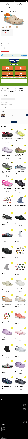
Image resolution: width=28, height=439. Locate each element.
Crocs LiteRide (24, 408)
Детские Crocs (24, 420)
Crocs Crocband (24, 404)
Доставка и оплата (3, 429)
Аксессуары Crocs (25, 422)
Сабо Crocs (24, 411)
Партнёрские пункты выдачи (4, 438)
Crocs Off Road (24, 410)
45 (8, 43)
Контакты (2, 431)
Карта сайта (19, 437)
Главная (2, 9)
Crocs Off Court (24, 409)
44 (6, 43)
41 (1, 43)
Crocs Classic (5, 9)
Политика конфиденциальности (13, 437)
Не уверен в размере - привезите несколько (7, 45)
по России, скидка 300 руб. (8, 48)
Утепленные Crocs (25, 421)
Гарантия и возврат (3, 427)
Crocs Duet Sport (25, 405)
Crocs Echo (24, 406)
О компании (2, 426)
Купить (5, 51)
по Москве (6, 47)
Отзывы (1, 428)
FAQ (1, 430)
